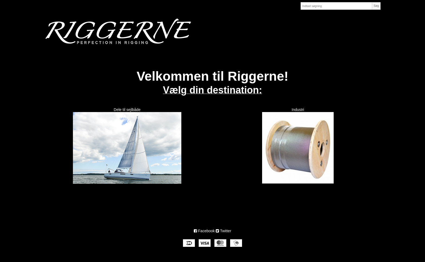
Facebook (204, 231)
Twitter (223, 231)
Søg (376, 5)
